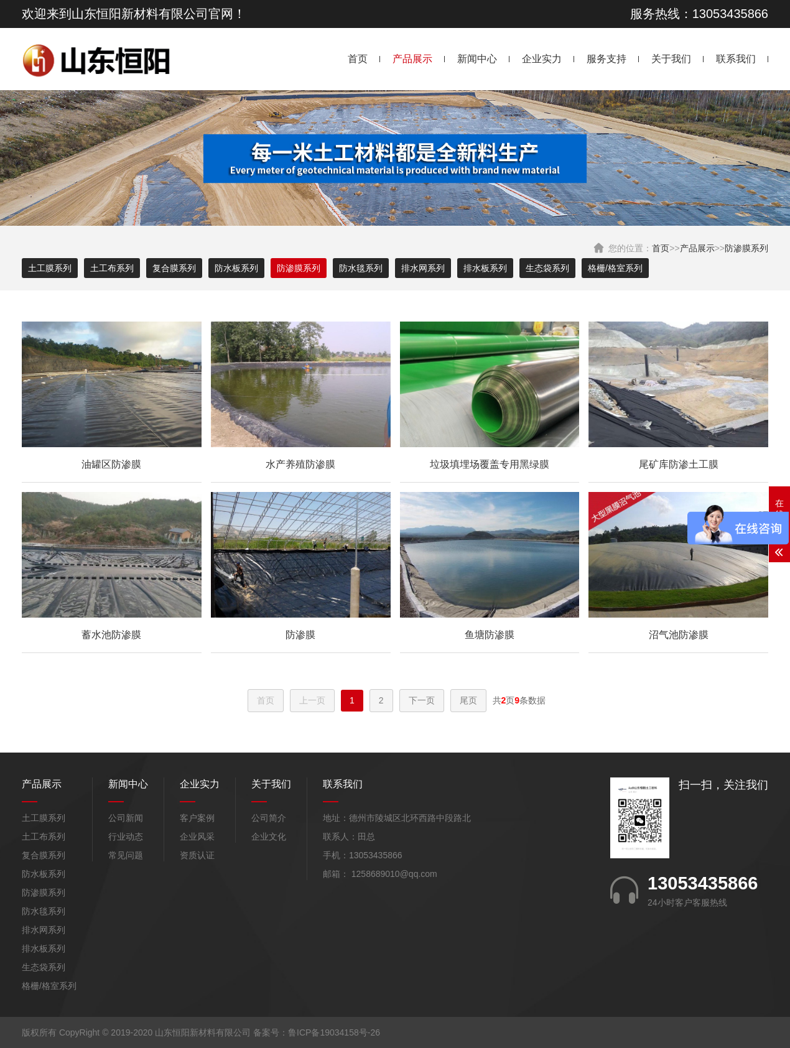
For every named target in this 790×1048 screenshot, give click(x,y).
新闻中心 (477, 58)
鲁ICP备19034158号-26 (334, 1032)
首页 (358, 58)
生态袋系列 (547, 268)
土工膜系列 (50, 268)
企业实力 (542, 58)
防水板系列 (236, 268)
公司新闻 (125, 818)
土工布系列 (112, 268)
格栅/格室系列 (615, 268)
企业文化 (268, 837)
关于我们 (671, 58)
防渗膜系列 (746, 248)
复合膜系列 (174, 268)
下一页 (422, 700)
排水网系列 (423, 268)
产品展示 (412, 58)
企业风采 (197, 837)
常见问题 (125, 855)
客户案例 (197, 818)
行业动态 (125, 837)
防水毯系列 (361, 268)
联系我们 (736, 58)
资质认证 (197, 855)
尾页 (468, 700)
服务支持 (606, 58)
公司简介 (268, 818)
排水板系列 (485, 268)
